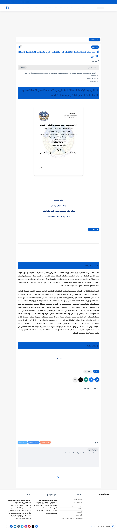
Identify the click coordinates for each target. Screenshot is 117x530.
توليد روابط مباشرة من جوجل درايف (71, 518)
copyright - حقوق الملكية (54, 2)
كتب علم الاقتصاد (48, 7)
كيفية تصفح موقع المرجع (95, 2)
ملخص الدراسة (91, 78)
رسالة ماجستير (58, 200)
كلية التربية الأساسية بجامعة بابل (58, 216)
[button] (91, 379)
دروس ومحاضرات (19, 7)
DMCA (80, 509)
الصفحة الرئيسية (77, 499)
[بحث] (7, 7)
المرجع (93, 526)
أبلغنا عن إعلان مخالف (68, 2)
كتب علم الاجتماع (60, 7)
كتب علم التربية (72, 7)
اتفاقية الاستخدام (77, 502)
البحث (84, 2)
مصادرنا (79, 2)
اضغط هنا (58, 358)
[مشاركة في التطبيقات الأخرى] (75, 379)
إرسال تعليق (92, 449)
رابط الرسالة (92, 81)
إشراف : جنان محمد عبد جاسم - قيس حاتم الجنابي (58, 211)
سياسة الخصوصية (77, 506)
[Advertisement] (58, 24)
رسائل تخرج (38, 7)
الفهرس (79, 512)
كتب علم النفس (83, 7)
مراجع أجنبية (29, 7)
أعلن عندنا (79, 515)
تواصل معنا (107, 2)
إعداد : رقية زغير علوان (58, 205)
